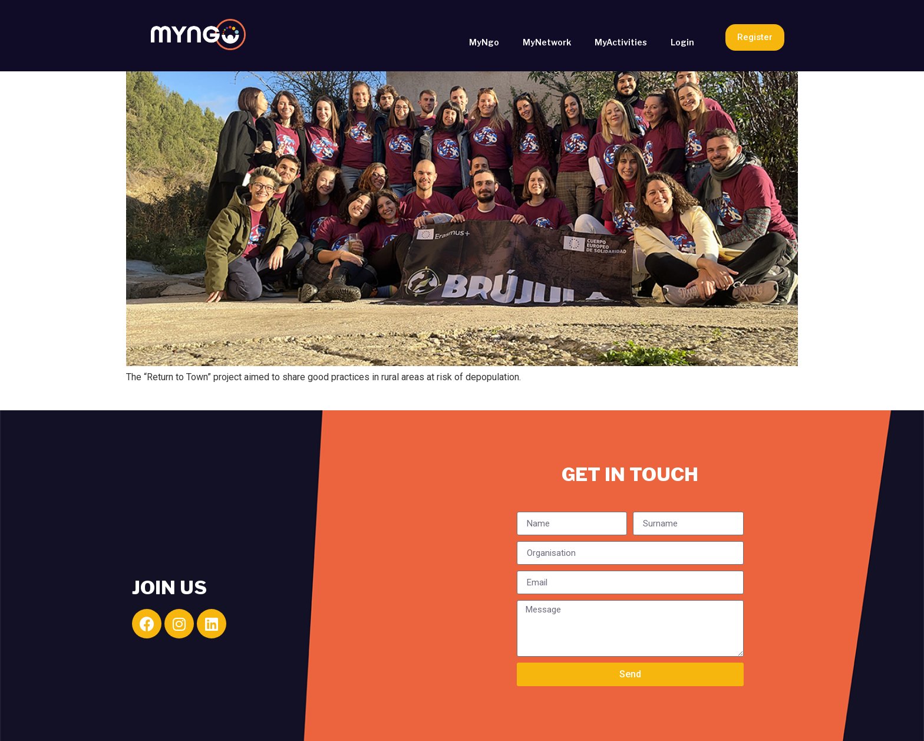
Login (682, 42)
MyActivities (621, 42)
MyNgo (484, 42)
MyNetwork (547, 42)
